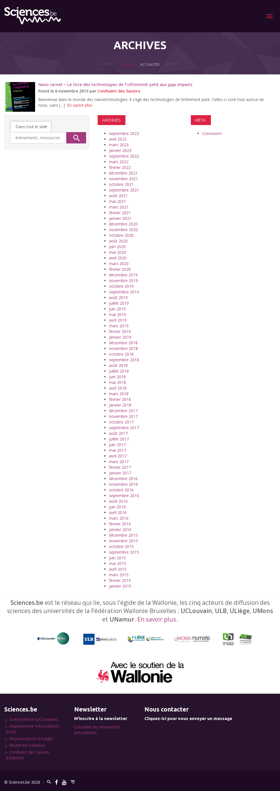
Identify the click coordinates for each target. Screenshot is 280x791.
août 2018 (118, 365)
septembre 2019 (124, 292)
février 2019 (120, 331)
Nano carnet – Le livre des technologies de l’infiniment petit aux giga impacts (115, 84)
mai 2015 (117, 563)
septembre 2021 (124, 190)
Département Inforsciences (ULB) (32, 728)
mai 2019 (117, 314)
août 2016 (118, 501)
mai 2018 (117, 382)
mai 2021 (117, 201)
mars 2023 (119, 144)
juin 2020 (117, 246)
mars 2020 (119, 263)
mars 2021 (119, 207)
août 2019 (118, 297)
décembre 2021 (123, 173)
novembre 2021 (123, 178)
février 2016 (120, 523)
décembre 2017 (123, 410)
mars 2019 (119, 325)
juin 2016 (117, 507)
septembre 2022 (124, 156)
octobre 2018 (121, 354)
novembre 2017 (123, 416)
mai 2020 (117, 252)
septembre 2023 (124, 133)
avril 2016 (118, 512)
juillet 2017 (119, 439)
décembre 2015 (123, 535)
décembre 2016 (123, 478)
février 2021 (120, 212)
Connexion (212, 133)
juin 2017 (117, 444)
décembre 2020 (123, 224)
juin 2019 (117, 308)
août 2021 (118, 195)
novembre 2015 (123, 540)
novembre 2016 (123, 484)
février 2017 (120, 467)
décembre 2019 (123, 275)
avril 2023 (118, 139)
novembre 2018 (123, 348)
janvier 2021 (120, 218)
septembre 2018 (124, 359)
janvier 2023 (120, 150)
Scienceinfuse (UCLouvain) (33, 719)
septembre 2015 (124, 552)
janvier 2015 (120, 586)
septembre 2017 (124, 427)
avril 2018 (118, 388)
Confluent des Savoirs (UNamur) (27, 754)
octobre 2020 (121, 235)
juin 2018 (117, 376)
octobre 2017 (121, 422)
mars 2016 (119, 518)
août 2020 (118, 241)
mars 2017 (119, 461)
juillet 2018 (119, 371)
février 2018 (120, 399)
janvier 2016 (120, 529)
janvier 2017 (120, 473)
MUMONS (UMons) (27, 745)
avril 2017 (118, 456)
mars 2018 (119, 393)
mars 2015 (119, 574)
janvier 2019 (120, 337)
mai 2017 (117, 450)
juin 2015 (117, 557)
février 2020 (120, 269)
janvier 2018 (120, 405)
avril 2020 (118, 258)
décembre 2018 (123, 342)
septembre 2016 (124, 495)
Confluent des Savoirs (118, 91)
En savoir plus (79, 105)
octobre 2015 (121, 546)
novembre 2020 (123, 229)
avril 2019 (118, 320)
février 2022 (120, 167)
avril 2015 (118, 569)
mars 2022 (119, 161)
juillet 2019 (119, 303)
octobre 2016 (121, 490)
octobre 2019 (121, 286)
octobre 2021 (121, 184)
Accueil (127, 72)
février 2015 (120, 580)
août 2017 (118, 433)
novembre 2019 (123, 280)
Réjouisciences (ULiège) (31, 738)
